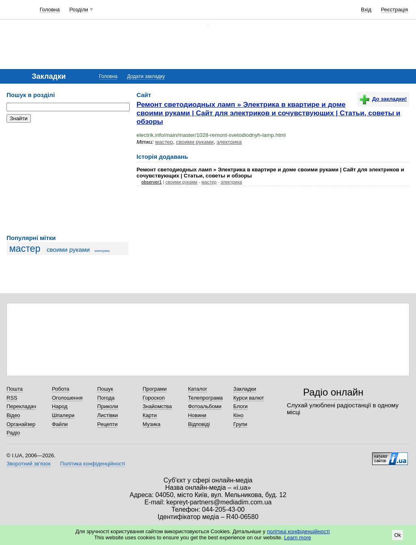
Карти (150, 415)
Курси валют (248, 398)
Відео (13, 415)
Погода (106, 398)
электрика (101, 251)
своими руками (68, 249)
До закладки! (383, 99)
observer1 (151, 182)
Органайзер (20, 424)
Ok (397, 535)
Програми (155, 389)
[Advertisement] (67, 178)
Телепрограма (205, 398)
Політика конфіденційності (92, 464)
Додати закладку (146, 76)
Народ (59, 406)
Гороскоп (154, 398)
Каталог (197, 389)
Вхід (366, 9)
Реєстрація (394, 9)
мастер (25, 248)
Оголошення (67, 398)
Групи (240, 424)
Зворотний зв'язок (28, 464)
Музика (151, 424)
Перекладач (21, 406)
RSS (11, 398)
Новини (197, 415)
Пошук (105, 389)
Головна (50, 9)
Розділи (78, 9)
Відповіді (199, 424)
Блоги (240, 406)
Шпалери (63, 415)
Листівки (107, 415)
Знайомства (157, 406)
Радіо (13, 433)
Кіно (238, 415)
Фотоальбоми (204, 406)
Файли (60, 424)
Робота (60, 389)
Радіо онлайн (333, 392)
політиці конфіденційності (298, 531)
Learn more (297, 537)
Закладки (244, 389)
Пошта (14, 389)
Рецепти (107, 424)
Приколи (107, 406)
